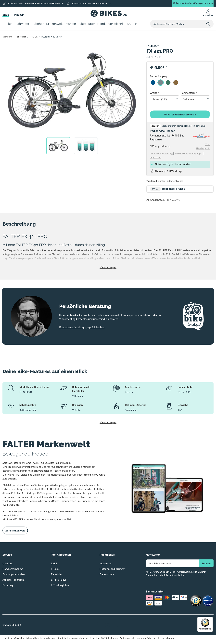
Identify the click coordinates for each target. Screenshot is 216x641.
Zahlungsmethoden (13, 574)
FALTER (34, 36)
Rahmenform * (189, 92)
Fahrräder (21, 36)
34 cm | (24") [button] (160, 99)
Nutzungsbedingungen (112, 568)
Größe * (154, 92)
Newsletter (153, 554)
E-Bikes (55, 568)
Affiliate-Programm (13, 579)
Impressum (106, 563)
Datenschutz (107, 574)
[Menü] (211, 619)
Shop (5, 14)
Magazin (19, 14)
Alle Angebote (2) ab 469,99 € (163, 199)
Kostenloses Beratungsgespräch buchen (81, 327)
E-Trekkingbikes (60, 585)
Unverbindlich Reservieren (180, 114)
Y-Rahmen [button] (189, 99)
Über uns (7, 563)
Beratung (7, 585)
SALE (54, 563)
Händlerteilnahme (12, 568)
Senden (206, 563)
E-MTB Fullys (58, 579)
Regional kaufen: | (194, 3)
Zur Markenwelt (15, 530)
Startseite (7, 36)
